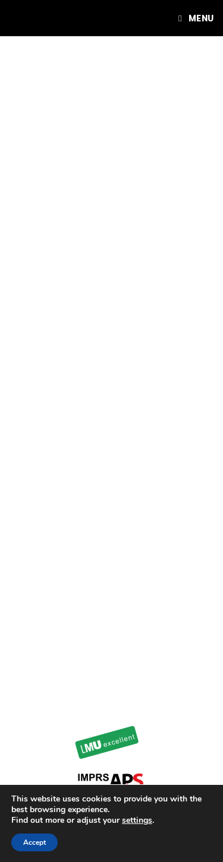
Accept (34, 842)
